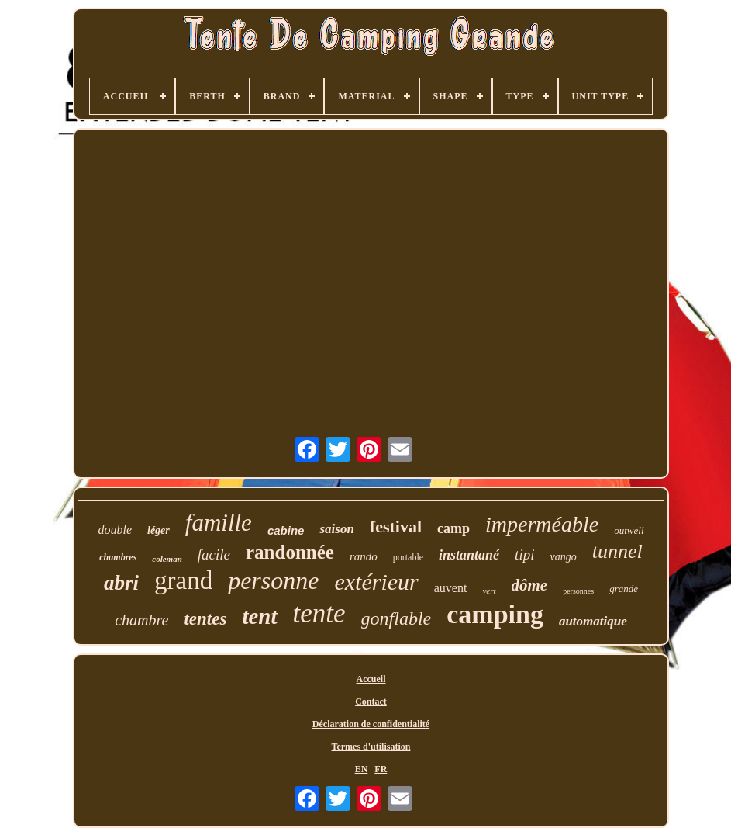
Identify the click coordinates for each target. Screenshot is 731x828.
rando (364, 556)
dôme (530, 585)
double (115, 529)
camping (495, 614)
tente (319, 613)
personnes (578, 591)
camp (453, 528)
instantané (469, 555)
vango (563, 557)
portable (408, 557)
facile (214, 554)
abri (121, 582)
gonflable (396, 618)
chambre (141, 620)
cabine (286, 530)
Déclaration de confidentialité (370, 724)
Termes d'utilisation (371, 746)
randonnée (290, 552)
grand (183, 580)
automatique (593, 621)
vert (488, 590)
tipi (524, 554)
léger (158, 530)
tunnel (617, 551)
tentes (205, 619)
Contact (371, 701)
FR (380, 769)
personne (273, 580)
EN (361, 769)
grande (623, 588)
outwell (628, 530)
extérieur (376, 581)
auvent (450, 587)
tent (259, 616)
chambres (117, 557)
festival (396, 526)
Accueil (370, 679)
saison (336, 528)
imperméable (541, 524)
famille (218, 522)
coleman (167, 558)
